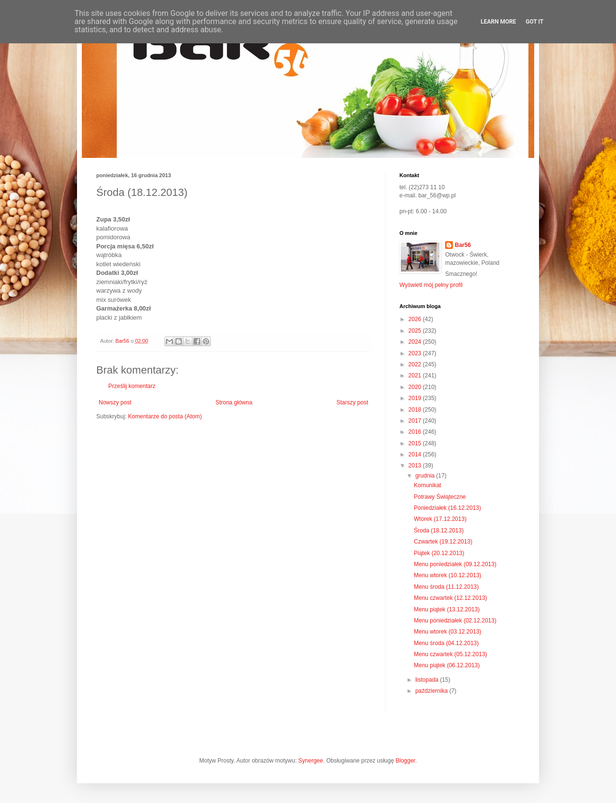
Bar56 (463, 245)
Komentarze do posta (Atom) (165, 416)
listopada (427, 679)
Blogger (405, 760)
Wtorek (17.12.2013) (440, 519)
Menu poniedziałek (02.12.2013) (455, 620)
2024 (416, 341)
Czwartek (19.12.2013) (443, 541)
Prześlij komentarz (131, 386)
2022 (416, 364)
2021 (416, 375)
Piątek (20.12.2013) (439, 553)
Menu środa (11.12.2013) (446, 586)
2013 (416, 465)
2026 (416, 319)
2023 (416, 353)
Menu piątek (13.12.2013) (447, 609)
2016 (416, 431)
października (432, 690)
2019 (416, 398)
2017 (416, 420)
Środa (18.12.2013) (438, 530)
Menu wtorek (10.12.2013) (447, 575)
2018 (416, 409)
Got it (534, 21)
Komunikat (427, 485)
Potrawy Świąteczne (440, 496)
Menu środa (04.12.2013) (446, 643)
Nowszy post (115, 402)
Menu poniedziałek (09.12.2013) (455, 564)
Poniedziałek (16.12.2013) (447, 508)
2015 (416, 443)
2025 (416, 330)
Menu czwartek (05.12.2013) (450, 654)
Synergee (310, 760)
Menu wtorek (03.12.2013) (447, 631)
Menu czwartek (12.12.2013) (450, 598)
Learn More (498, 21)
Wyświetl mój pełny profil (430, 285)
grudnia (425, 475)
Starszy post (352, 402)
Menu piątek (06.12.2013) (447, 665)
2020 (416, 387)
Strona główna (234, 402)
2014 (416, 454)
